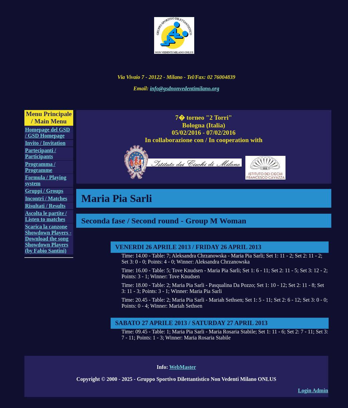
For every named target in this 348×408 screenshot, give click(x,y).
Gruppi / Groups (44, 191)
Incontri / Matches (46, 198)
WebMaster (182, 367)
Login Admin (313, 390)
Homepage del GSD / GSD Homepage (47, 132)
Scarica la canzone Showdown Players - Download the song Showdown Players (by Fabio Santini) (48, 238)
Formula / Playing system (46, 180)
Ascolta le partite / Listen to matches (46, 216)
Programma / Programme (40, 167)
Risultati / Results (45, 206)
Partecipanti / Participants (40, 153)
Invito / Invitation (45, 143)
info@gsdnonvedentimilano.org (184, 88)
